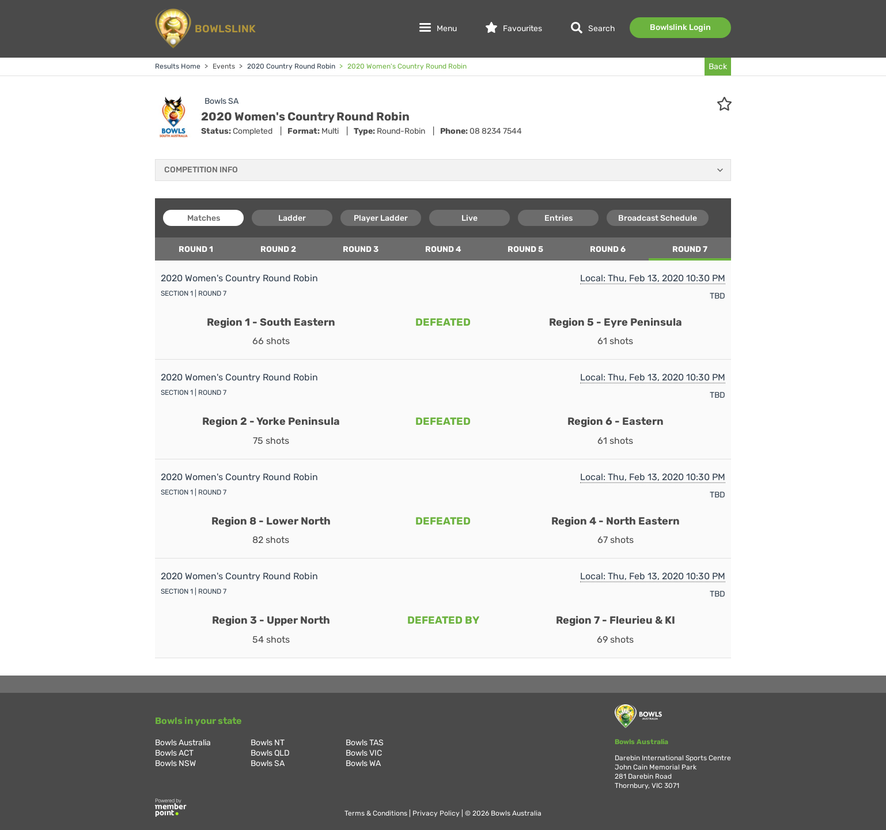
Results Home (177, 66)
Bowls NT (268, 743)
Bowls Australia (183, 743)
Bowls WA (363, 763)
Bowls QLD (270, 753)
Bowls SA (221, 101)
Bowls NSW (175, 763)
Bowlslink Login (680, 27)
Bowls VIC (364, 753)
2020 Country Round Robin (290, 66)
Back (718, 66)
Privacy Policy (436, 813)
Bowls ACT (174, 753)
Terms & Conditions (376, 813)
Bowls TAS (365, 743)
